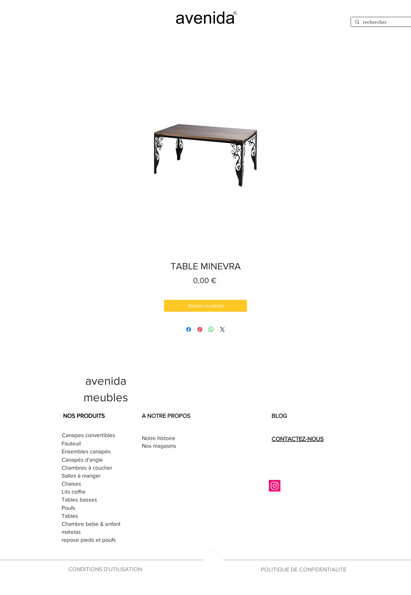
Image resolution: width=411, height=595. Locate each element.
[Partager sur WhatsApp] (211, 329)
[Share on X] (222, 329)
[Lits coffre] (89, 492)
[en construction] (212, 585)
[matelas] (72, 532)
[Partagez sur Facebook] (188, 329)
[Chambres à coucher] (89, 468)
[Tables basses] (89, 500)
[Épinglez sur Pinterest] (199, 329)
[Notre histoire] (169, 438)
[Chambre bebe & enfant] (93, 524)
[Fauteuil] (89, 444)
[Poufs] (89, 508)
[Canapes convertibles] (89, 435)
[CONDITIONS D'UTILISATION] (106, 569)
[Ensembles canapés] (89, 452)
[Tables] (89, 516)
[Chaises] (89, 484)
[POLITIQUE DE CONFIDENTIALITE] (306, 570)
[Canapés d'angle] (89, 460)
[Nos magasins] (169, 446)
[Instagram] (274, 485)
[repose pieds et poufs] (99, 540)
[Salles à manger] (89, 476)
